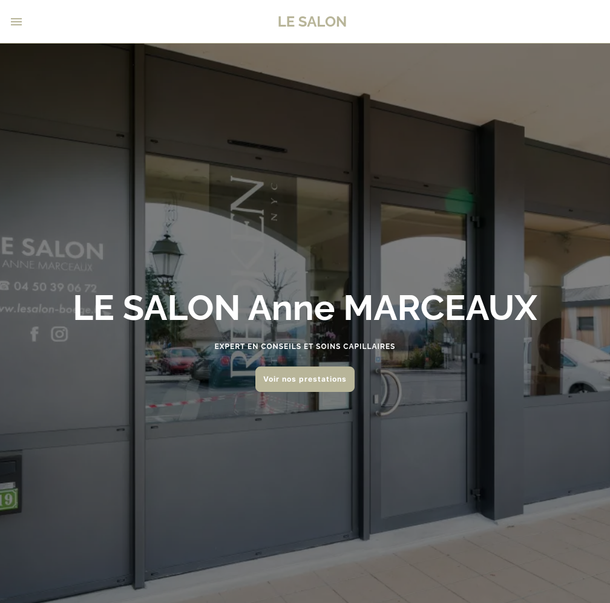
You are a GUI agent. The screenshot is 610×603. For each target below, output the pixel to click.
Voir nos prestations (305, 378)
